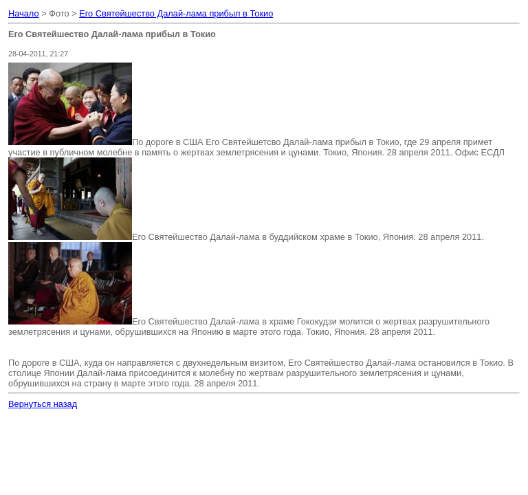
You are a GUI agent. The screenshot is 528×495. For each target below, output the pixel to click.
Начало (23, 13)
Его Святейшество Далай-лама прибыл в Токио (176, 13)
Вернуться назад (42, 404)
